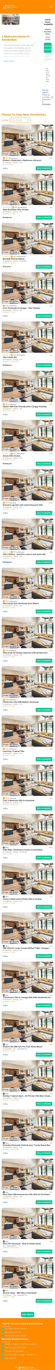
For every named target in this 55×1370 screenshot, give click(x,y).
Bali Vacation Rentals (13, 1332)
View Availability (44, 168)
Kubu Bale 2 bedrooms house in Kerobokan (23, 850)
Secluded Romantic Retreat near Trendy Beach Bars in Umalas (27, 1146)
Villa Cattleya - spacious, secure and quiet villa (24, 554)
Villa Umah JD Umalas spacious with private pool (25, 653)
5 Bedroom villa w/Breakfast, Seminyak (21, 702)
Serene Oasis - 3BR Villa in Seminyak (19, 1293)
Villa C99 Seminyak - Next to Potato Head (22, 1244)
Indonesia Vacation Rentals (15, 1336)
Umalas (13, 213)
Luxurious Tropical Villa (13, 751)
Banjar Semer (15, 361)
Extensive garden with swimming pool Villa (23, 505)
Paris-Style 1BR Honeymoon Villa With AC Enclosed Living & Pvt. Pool (26, 1195)
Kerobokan (10, 164)
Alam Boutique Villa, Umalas (16, 210)
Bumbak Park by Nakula (13, 259)
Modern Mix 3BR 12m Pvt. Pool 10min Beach (22, 1047)
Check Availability (48, 48)
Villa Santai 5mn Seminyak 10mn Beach (21, 603)
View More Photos (11, 20)
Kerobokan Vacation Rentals (15, 1329)
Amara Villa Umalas (11, 456)
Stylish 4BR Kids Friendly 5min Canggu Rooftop (25, 407)
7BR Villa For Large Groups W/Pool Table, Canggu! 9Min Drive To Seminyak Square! (26, 949)
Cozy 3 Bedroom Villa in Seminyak (18, 800)
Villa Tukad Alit (10, 357)
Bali (4, 164)
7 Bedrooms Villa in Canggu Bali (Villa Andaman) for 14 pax (27, 998)
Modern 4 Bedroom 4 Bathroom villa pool (22, 160)
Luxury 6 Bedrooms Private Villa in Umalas (22, 899)
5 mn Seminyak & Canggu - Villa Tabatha (21, 308)
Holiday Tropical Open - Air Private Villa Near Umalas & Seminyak (27, 1097)
